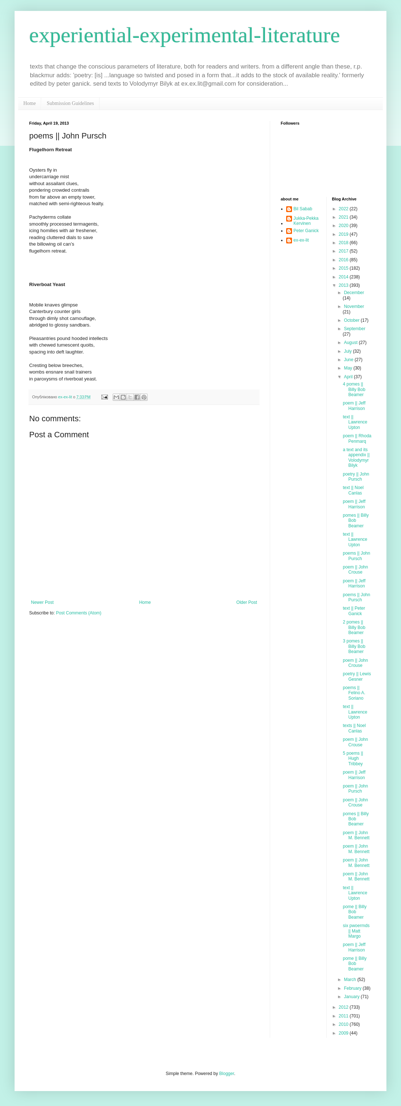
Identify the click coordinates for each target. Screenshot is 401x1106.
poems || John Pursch (356, 556)
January (352, 996)
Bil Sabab (302, 208)
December (354, 292)
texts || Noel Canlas (354, 728)
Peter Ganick (306, 230)
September (354, 328)
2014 (344, 277)
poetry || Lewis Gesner (357, 676)
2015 (344, 268)
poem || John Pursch (355, 788)
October (352, 320)
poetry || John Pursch (356, 477)
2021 (344, 217)
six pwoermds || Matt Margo (356, 931)
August (351, 342)
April (349, 376)
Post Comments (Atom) (78, 612)
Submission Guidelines (70, 103)
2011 (344, 1016)
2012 (344, 1007)
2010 (344, 1024)
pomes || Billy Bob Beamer (356, 520)
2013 (344, 285)
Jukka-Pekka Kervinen (306, 221)
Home (29, 103)
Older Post (246, 602)
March (350, 979)
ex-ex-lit (301, 240)
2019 (344, 234)
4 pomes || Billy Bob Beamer (354, 389)
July (348, 351)
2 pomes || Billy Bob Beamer (354, 627)
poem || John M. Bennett (356, 835)
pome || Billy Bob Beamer (354, 912)
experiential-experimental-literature (184, 35)
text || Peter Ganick (354, 611)
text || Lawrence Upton (355, 422)
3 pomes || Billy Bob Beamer (354, 646)
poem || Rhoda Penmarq (357, 438)
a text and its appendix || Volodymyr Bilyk (356, 457)
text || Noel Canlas (353, 490)
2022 (344, 208)
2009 (344, 1033)
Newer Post (42, 602)
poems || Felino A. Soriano (354, 693)
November (354, 306)
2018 (344, 242)
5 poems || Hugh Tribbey (353, 758)
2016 (344, 259)
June (349, 359)
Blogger (226, 1073)
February (353, 988)
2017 (344, 251)
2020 (344, 225)
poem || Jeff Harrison (354, 405)
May (348, 368)
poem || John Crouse (355, 569)
